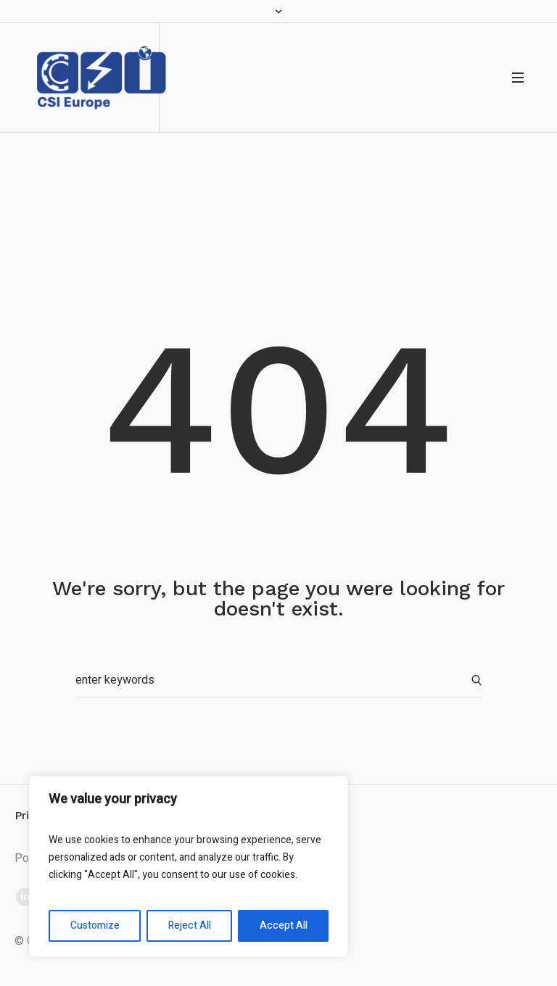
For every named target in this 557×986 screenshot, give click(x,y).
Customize (95, 925)
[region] (188, 866)
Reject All (189, 925)
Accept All (284, 925)
